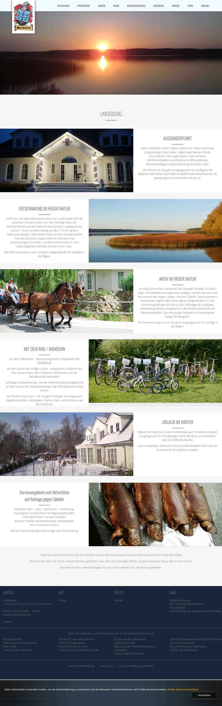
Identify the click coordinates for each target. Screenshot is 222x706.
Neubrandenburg (180, 600)
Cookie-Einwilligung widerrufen (136, 666)
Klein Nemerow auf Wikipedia (187, 604)
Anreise (7, 622)
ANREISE (175, 6)
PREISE (116, 6)
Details (171, 689)
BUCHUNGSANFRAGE (136, 6)
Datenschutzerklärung (81, 666)
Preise (62, 600)
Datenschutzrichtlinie (187, 689)
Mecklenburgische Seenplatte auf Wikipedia (195, 611)
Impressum (106, 666)
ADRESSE (8, 592)
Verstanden (204, 695)
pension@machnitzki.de (17, 614)
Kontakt (118, 600)
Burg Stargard (178, 607)
